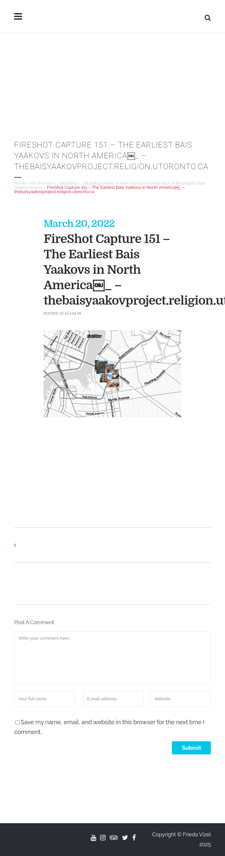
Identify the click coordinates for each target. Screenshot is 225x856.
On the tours (43, 183)
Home (20, 183)
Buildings (70, 183)
